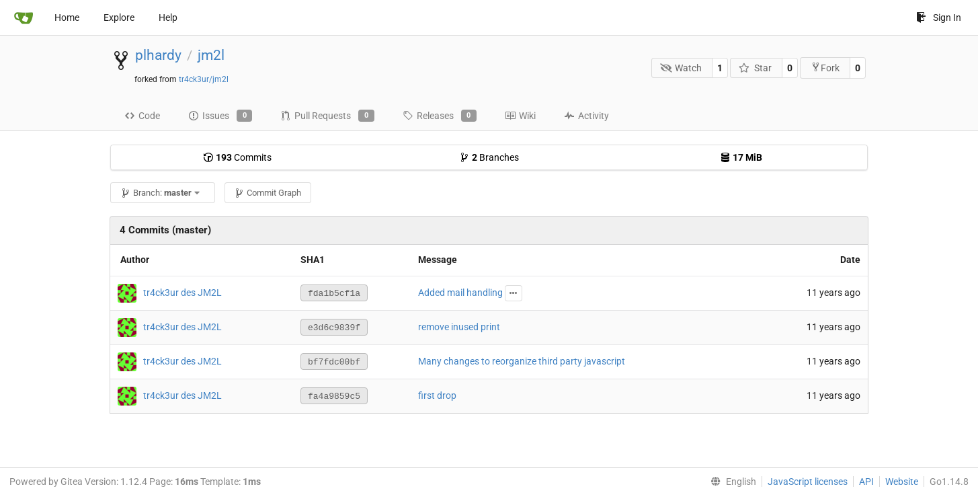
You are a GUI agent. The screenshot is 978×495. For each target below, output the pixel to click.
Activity (586, 115)
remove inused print (459, 326)
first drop (437, 395)
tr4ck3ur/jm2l (204, 79)
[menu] (730, 481)
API (866, 481)
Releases (440, 116)
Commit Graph (267, 193)
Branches (489, 157)
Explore (119, 17)
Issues (220, 116)
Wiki (520, 115)
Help (168, 17)
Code (142, 115)
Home (66, 17)
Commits (237, 157)
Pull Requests (327, 116)
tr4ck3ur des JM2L (182, 292)
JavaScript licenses (808, 481)
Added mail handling (460, 292)
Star (755, 68)
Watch (681, 68)
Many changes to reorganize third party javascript (521, 361)
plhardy (158, 55)
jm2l (211, 55)
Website (901, 481)
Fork (825, 67)
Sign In (938, 17)
